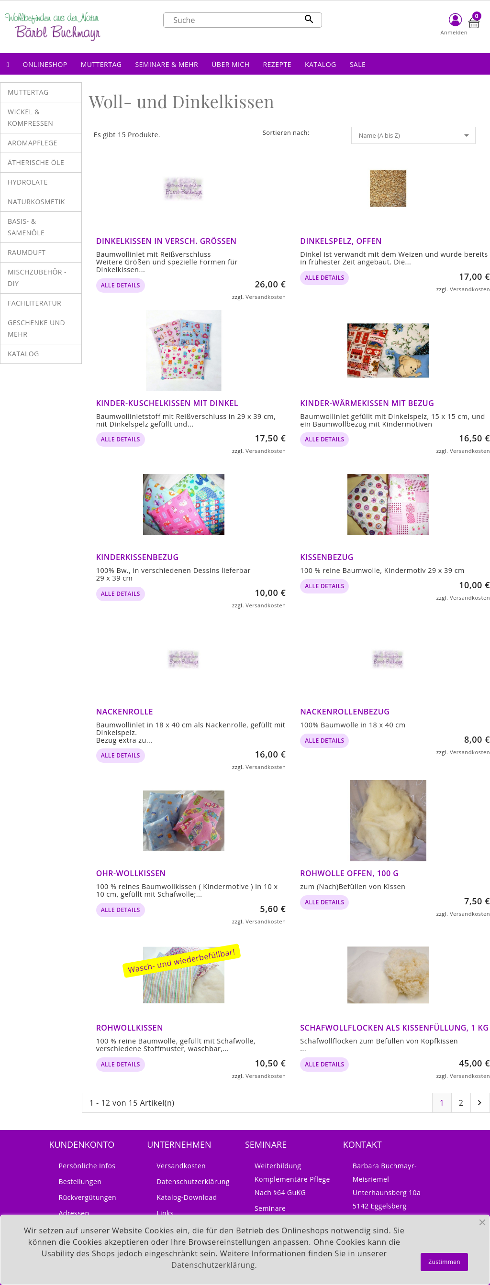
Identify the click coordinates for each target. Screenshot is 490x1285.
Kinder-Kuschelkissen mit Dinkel (167, 403)
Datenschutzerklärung (193, 1181)
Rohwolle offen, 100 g (349, 873)
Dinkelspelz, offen (341, 241)
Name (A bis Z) (415, 135)
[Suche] (242, 20)
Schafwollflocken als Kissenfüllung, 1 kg (394, 1027)
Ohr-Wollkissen (131, 873)
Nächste (479, 1103)
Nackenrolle (124, 711)
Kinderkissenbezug (137, 557)
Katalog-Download (186, 1197)
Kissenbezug (327, 557)
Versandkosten (265, 296)
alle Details (120, 285)
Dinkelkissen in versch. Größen (166, 241)
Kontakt (362, 1144)
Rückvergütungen (87, 1197)
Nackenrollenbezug (345, 711)
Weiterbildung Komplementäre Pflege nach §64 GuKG (292, 1179)
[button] (45, 64)
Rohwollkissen (129, 1027)
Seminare (270, 1208)
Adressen (73, 1213)
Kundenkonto (81, 1144)
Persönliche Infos (86, 1165)
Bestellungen (79, 1181)
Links (165, 1213)
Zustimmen (444, 1262)
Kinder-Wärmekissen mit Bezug (367, 403)
